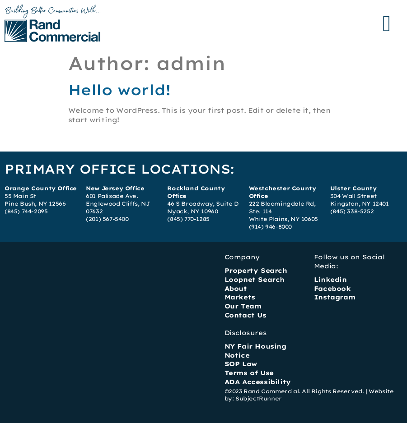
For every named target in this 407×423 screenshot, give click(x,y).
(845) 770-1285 (188, 219)
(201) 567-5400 (107, 219)
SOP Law (241, 364)
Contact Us (246, 315)
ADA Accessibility (258, 382)
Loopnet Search (255, 280)
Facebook (332, 289)
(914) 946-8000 (270, 226)
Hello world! (119, 90)
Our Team (243, 306)
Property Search (256, 271)
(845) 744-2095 (26, 211)
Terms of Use (249, 373)
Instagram (334, 297)
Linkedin (330, 280)
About (236, 289)
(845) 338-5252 (352, 211)
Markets (240, 297)
